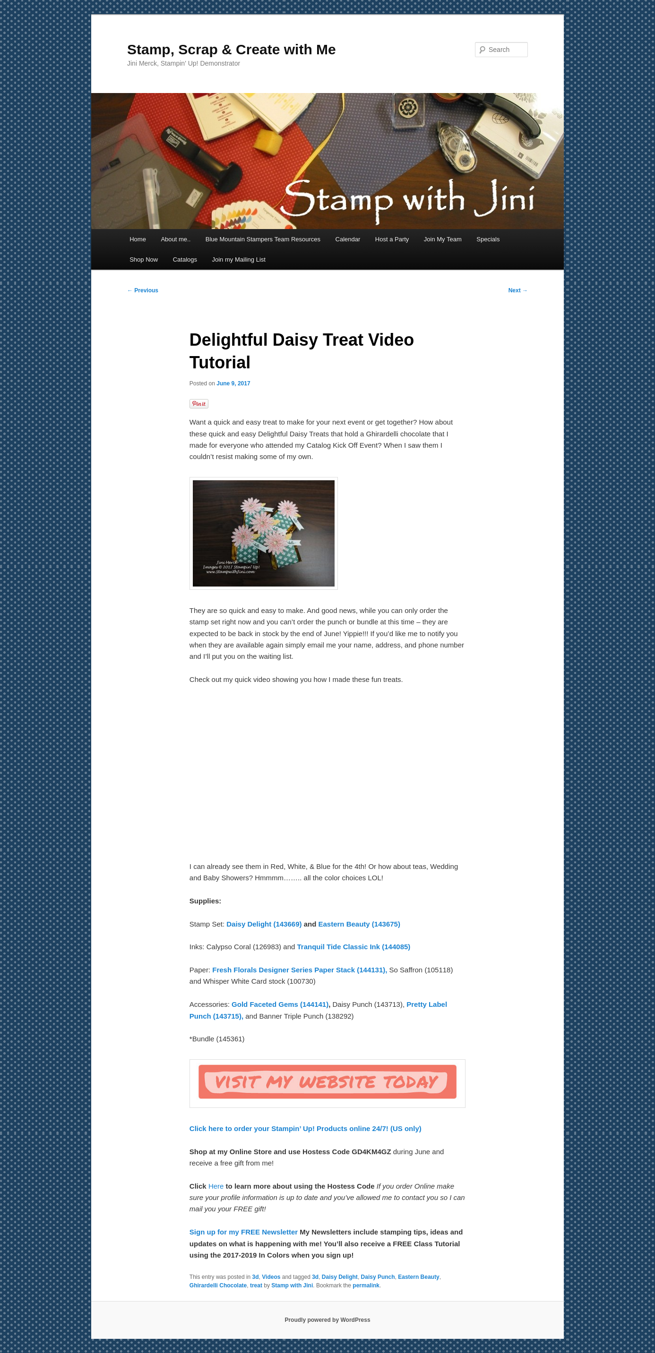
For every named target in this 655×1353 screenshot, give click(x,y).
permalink (366, 1285)
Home (137, 239)
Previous (142, 290)
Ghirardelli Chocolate (218, 1285)
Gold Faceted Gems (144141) (280, 1004)
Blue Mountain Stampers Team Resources (263, 239)
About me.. (175, 239)
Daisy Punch (378, 1277)
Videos (271, 1277)
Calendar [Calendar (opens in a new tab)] (348, 239)
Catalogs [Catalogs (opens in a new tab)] (185, 259)
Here (217, 1186)
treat (256, 1285)
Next (518, 290)
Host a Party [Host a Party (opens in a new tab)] (392, 239)
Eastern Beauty (418, 1277)
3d (255, 1277)
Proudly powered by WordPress (327, 1320)
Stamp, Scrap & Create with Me (231, 49)
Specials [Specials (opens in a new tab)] (488, 239)
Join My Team (443, 239)
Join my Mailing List (238, 259)
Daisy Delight (340, 1277)
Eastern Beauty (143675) (359, 924)
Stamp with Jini (292, 1285)
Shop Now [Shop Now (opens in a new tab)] (143, 259)
